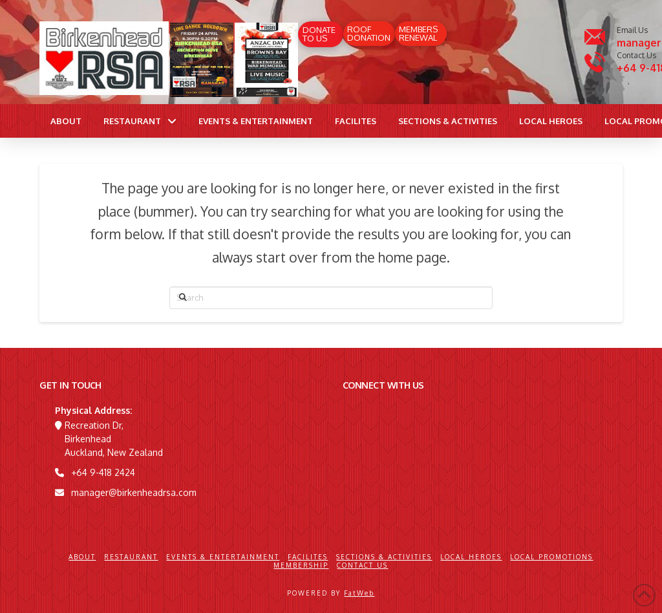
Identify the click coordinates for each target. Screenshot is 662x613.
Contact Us (362, 565)
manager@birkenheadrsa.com (134, 492)
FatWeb (359, 593)
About (82, 557)
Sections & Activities (384, 557)
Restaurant (131, 557)
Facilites (308, 557)
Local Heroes (471, 557)
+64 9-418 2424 (103, 472)
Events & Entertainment (222, 557)
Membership (300, 565)
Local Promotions (551, 557)
